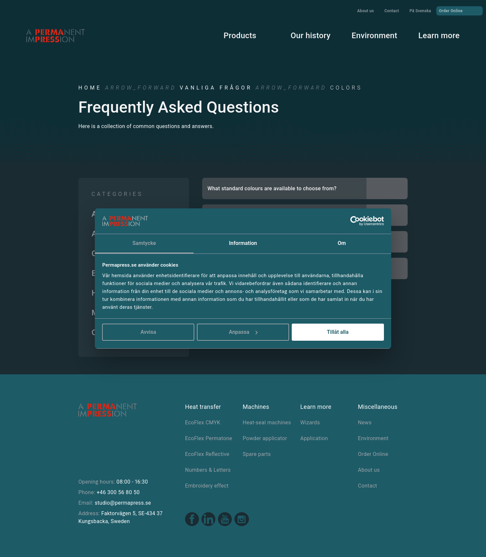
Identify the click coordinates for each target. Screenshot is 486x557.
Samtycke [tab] (144, 243)
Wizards (310, 422)
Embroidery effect (207, 486)
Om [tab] (342, 243)
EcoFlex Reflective (207, 454)
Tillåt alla (338, 332)
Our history (310, 35)
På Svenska (420, 11)
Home (90, 88)
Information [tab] (243, 243)
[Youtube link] (225, 520)
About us (365, 11)
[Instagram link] (241, 520)
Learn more (439, 35)
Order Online (459, 10)
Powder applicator (265, 438)
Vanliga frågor (216, 88)
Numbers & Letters (207, 470)
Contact (391, 11)
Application (314, 438)
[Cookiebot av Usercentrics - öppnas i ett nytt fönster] (355, 221)
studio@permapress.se (123, 503)
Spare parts (257, 454)
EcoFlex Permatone (208, 438)
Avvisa (148, 332)
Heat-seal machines (267, 422)
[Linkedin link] (208, 520)
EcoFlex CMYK (202, 422)
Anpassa (243, 332)
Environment (374, 35)
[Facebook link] (192, 520)
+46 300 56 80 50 (118, 492)
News (364, 422)
